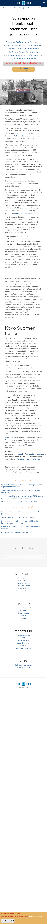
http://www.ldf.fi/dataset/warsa (26, 459)
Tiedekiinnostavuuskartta (23, 608)
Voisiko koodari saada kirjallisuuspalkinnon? (18, 517)
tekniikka (26, 580)
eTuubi (23, 616)
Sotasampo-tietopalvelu (14, 136)
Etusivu (5, 8)
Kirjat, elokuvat (21, 591)
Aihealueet (33, 8)
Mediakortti (23, 645)
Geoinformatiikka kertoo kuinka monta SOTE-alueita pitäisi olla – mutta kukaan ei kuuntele (22, 497)
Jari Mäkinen (23, 68)
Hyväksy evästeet (8, 922)
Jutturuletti (40, 8)
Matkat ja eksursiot (23, 668)
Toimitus (23, 638)
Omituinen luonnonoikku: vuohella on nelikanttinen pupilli (21, 513)
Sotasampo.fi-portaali (22, 213)
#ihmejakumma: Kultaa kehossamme (16, 532)
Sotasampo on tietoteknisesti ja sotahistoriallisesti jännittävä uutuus (21, 491)
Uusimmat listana (13, 8)
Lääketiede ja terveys (23, 586)
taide (29, 591)
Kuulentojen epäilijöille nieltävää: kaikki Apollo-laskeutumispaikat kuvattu (20, 522)
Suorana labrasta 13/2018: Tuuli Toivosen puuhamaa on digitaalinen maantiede (23, 486)
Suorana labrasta (23, 613)
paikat (27, 588)
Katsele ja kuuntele (24, 8)
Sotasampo (9, 437)
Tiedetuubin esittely (23, 635)
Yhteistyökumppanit (23, 643)
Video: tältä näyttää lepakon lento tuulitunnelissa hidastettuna (20, 528)
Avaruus (20, 578)
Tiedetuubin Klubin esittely (23, 665)
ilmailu (27, 578)
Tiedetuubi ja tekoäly (23, 640)
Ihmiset (20, 588)
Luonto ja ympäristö (23, 583)
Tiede (19, 580)
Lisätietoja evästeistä (35, 918)
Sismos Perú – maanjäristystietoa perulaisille (19, 502)
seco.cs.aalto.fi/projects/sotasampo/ (29, 454)
